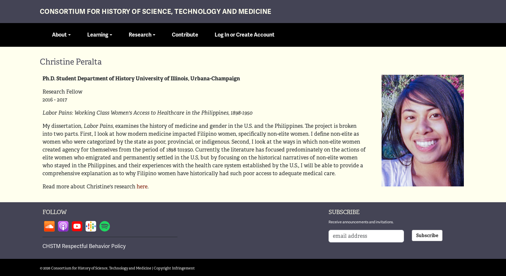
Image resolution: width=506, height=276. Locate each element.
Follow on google (91, 226)
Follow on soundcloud (49, 226)
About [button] (59, 35)
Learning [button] (97, 35)
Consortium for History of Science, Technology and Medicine (156, 12)
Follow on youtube (77, 226)
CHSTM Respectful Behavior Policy (84, 246)
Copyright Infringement (174, 268)
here (142, 186)
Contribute (185, 35)
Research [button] (140, 35)
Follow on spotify (104, 226)
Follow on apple (63, 226)
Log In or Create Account (245, 35)
